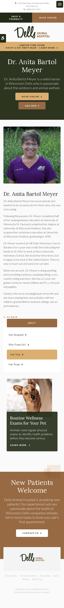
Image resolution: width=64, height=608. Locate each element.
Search (56, 575)
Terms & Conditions (28, 575)
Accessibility (45, 575)
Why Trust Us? (17, 344)
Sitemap (25, 579)
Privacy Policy (11, 575)
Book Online (48, 17)
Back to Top (37, 579)
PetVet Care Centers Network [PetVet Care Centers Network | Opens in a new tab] (37, 592)
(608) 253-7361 (33, 9)
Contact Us (30, 533)
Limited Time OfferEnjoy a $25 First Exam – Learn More (30, 46)
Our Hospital (16, 334)
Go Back (11, 317)
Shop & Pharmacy (16, 17)
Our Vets (15, 354)
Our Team (14, 364)
